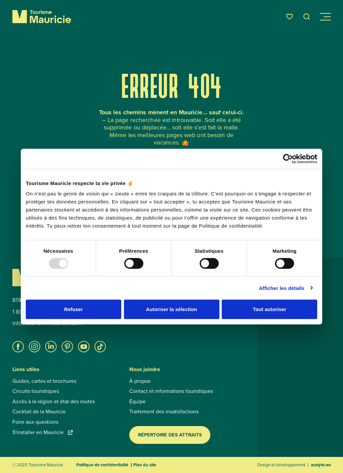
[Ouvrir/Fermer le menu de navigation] (325, 16)
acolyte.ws (321, 465)
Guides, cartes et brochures (44, 381)
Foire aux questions (35, 422)
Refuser (73, 309)
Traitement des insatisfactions (164, 411)
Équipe (137, 401)
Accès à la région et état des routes (53, 401)
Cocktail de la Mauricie (39, 411)
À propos (139, 381)
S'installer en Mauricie (42, 432)
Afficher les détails (281, 288)
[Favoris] (289, 16)
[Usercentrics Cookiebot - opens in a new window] (288, 159)
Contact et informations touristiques (171, 391)
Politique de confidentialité (102, 465)
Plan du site (144, 465)
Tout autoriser (269, 309)
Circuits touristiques (35, 391)
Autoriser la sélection (171, 309)
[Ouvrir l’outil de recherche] (306, 16)
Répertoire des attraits (170, 434)
